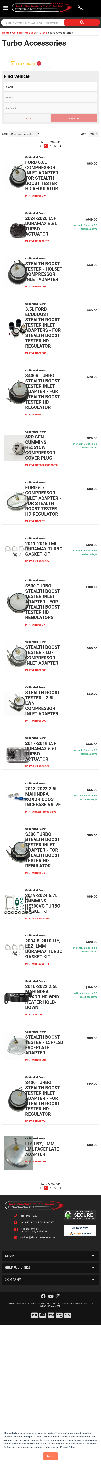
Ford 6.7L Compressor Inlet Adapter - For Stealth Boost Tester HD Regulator (51, 563)
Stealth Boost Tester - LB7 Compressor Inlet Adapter (51, 746)
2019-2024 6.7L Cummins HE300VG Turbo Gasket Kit (48, 1051)
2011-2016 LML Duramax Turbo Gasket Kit (48, 621)
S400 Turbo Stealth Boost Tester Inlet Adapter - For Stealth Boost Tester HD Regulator (50, 1277)
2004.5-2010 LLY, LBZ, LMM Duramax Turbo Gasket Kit (50, 1104)
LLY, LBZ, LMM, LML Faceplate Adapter (48, 1336)
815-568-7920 (29, 1400)
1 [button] (46, 1373)
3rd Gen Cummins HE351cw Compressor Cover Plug (51, 500)
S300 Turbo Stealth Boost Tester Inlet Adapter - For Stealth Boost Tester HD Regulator (50, 987)
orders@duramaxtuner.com (37, 1422)
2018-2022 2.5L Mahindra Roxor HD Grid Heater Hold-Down (50, 1158)
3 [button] (56, 1373)
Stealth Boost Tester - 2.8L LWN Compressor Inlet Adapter (51, 805)
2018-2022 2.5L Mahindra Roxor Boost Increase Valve (47, 917)
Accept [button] (50, 1456)
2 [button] (51, 1373)
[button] (41, 1373)
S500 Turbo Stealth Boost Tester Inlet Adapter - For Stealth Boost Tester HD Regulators (50, 682)
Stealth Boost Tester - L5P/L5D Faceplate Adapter (48, 1214)
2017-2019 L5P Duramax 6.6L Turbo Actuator (48, 861)
